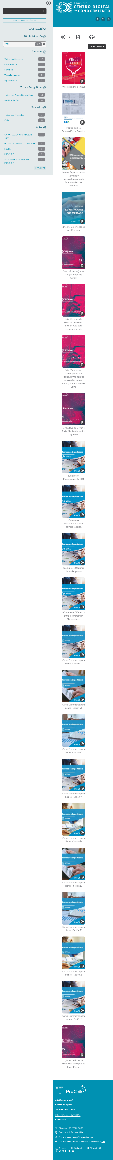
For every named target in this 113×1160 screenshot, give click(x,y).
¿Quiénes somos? (64, 1100)
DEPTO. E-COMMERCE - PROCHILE (19, 143)
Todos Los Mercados (14, 115)
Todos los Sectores (13, 59)
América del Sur (11, 100)
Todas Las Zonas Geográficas (18, 95)
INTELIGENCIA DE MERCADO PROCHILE (17, 161)
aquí (91, 1137)
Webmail (76, 1148)
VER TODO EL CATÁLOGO (24, 20)
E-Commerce (10, 64)
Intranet (60, 1148)
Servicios (8, 69)
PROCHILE (9, 154)
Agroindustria (10, 80)
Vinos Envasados (12, 75)
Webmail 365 (94, 1148)
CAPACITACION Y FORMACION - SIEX (18, 136)
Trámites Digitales (65, 1109)
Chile (6, 120)
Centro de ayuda (64, 1104)
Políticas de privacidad (67, 1115)
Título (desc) (96, 46)
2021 (7, 44)
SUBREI (7, 149)
